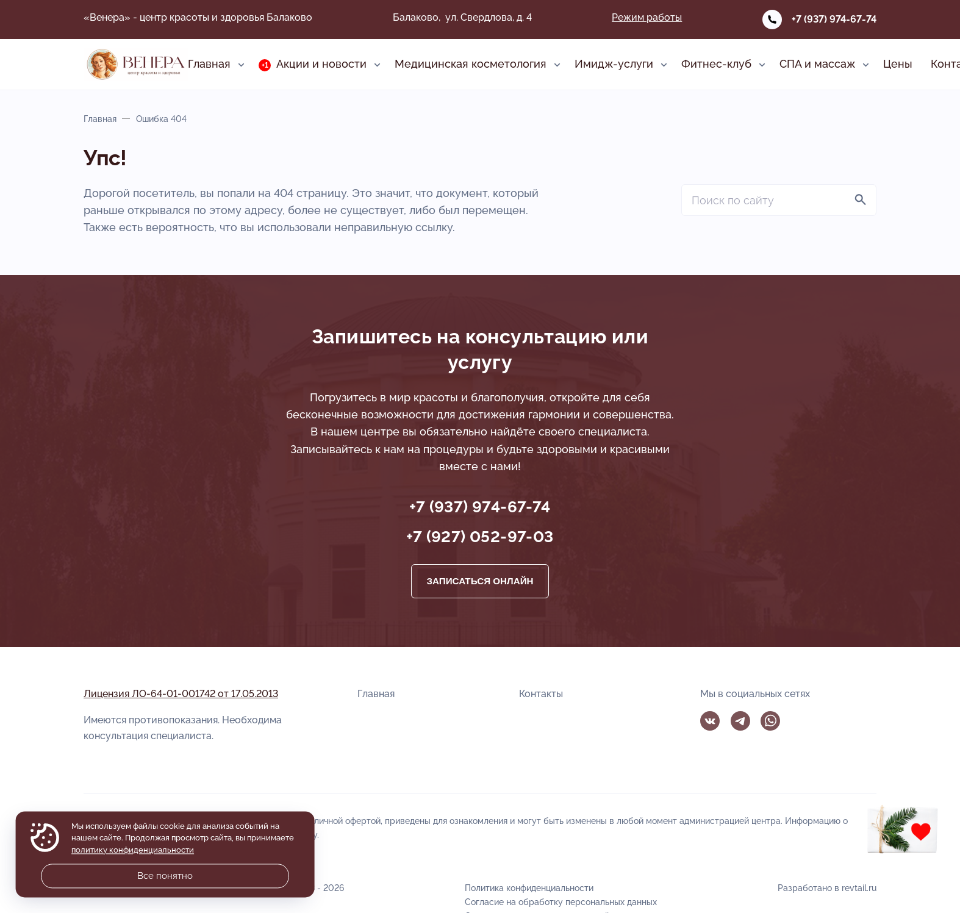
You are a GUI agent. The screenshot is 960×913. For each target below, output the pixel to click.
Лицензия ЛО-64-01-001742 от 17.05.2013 (181, 694)
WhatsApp (770, 721)
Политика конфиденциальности (529, 888)
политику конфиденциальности (132, 849)
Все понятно (165, 875)
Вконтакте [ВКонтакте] (710, 721)
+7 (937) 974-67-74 (834, 19)
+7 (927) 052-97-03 (479, 537)
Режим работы (647, 17)
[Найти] (860, 200)
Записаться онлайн (479, 581)
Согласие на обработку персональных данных (561, 902)
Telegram (740, 721)
